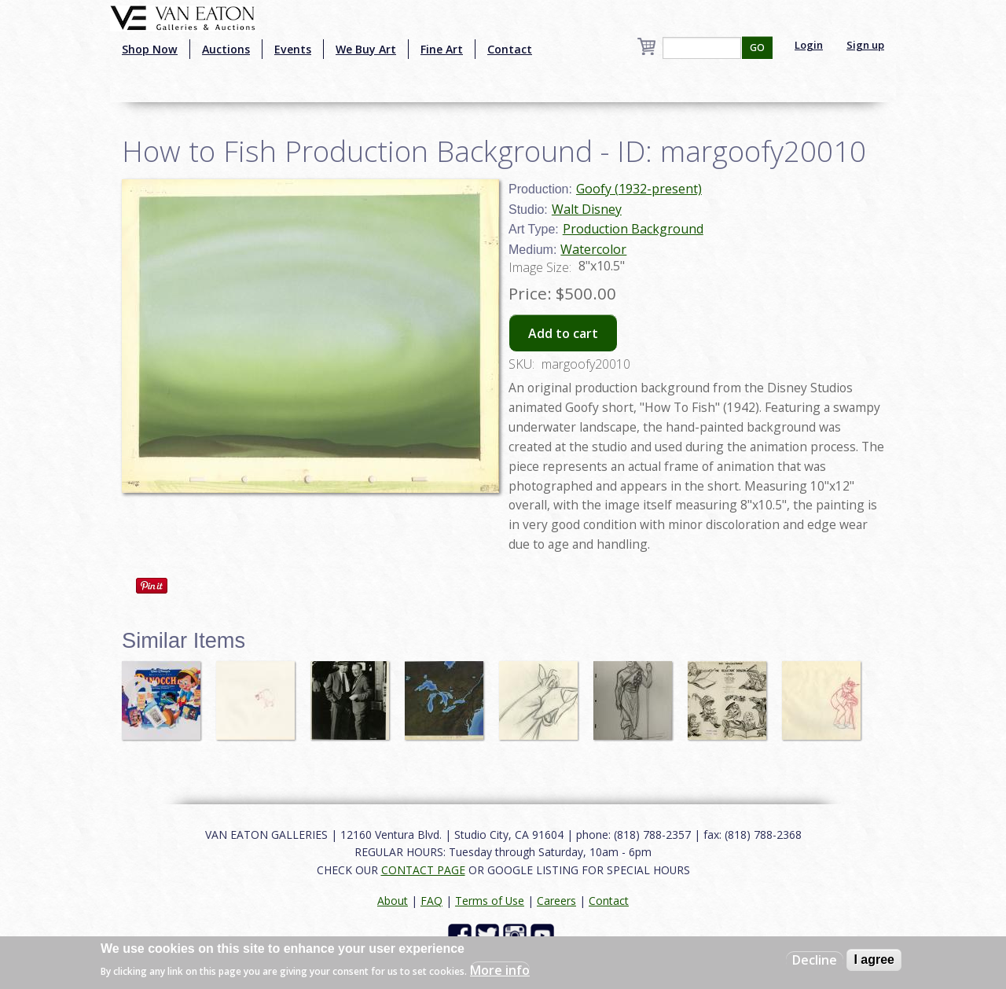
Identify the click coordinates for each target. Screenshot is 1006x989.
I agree (874, 959)
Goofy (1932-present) (639, 188)
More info (500, 970)
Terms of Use (489, 900)
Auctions (226, 49)
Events (292, 49)
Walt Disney (587, 209)
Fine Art (441, 49)
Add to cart (563, 333)
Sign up (865, 45)
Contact (509, 49)
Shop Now (150, 49)
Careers (556, 900)
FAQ (431, 900)
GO (757, 47)
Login (809, 45)
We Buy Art (366, 49)
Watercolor (593, 249)
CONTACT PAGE (423, 869)
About (392, 900)
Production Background (633, 228)
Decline (814, 960)
